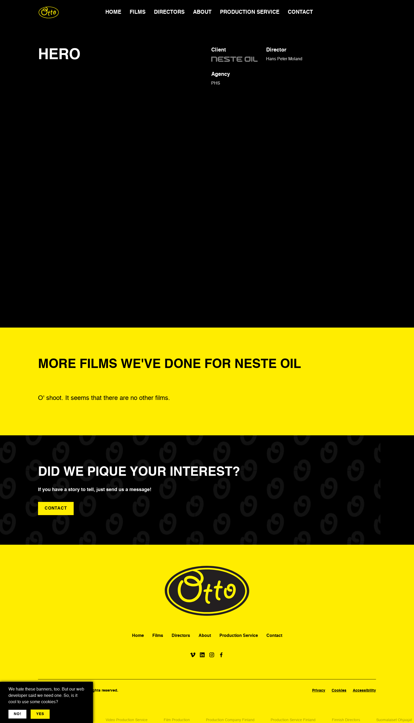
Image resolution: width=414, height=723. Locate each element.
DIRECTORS (169, 12)
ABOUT (202, 12)
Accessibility (364, 690)
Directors (181, 636)
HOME (113, 12)
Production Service (238, 636)
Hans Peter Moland (284, 59)
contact (56, 508)
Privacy (318, 690)
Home (138, 636)
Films (157, 636)
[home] (48, 12)
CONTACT (300, 12)
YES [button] (40, 714)
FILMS (137, 12)
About (205, 636)
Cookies (339, 690)
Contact (274, 636)
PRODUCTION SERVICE (249, 12)
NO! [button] (17, 714)
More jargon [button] (65, 714)
